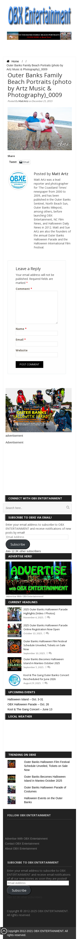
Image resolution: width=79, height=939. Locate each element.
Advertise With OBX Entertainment (26, 838)
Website (22, 350)
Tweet (12, 162)
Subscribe (18, 544)
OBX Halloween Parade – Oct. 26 (28, 704)
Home (13, 61)
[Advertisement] (35, 469)
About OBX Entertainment (21, 848)
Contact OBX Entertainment (22, 843)
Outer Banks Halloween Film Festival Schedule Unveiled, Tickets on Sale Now (45, 645)
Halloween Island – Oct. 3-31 (25, 699)
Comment (24, 289)
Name (21, 329)
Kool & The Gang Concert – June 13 (30, 709)
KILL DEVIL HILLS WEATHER (39, 737)
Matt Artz (23, 101)
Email (21, 339)
